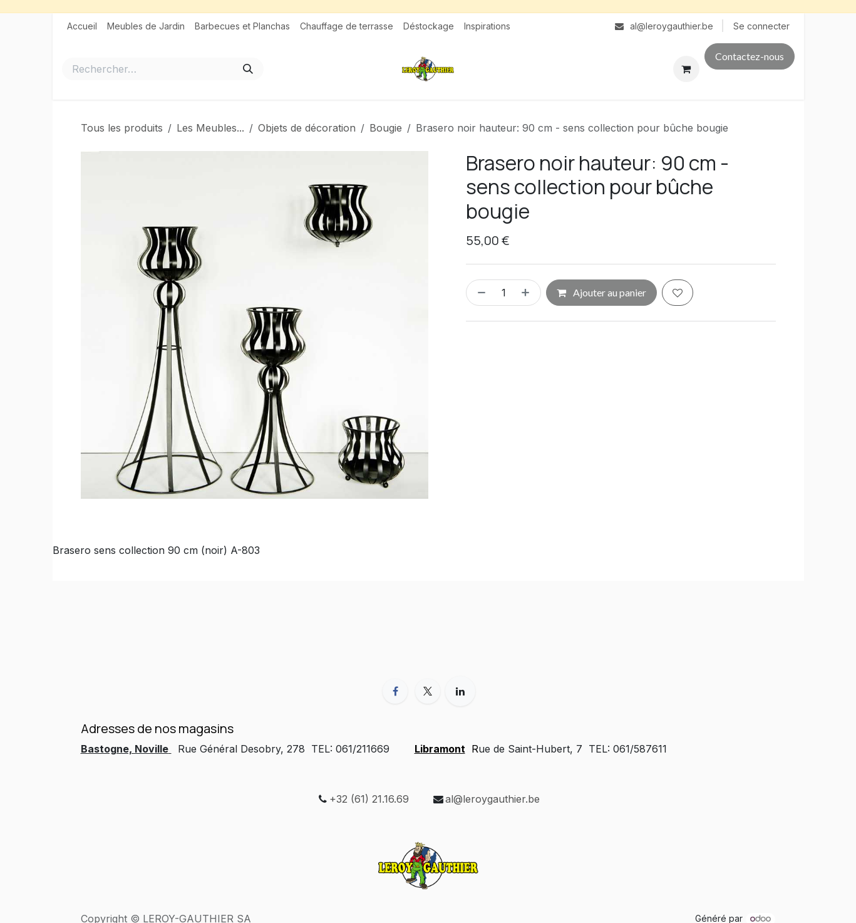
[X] (427, 691)
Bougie (385, 128)
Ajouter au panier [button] (601, 292)
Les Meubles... (210, 128)
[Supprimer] (479, 292)
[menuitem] (82, 26)
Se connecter (761, 26)
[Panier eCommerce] (686, 69)
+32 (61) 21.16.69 (369, 799)
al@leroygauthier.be (492, 799)
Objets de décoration (307, 128)
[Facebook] (395, 691)
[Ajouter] (527, 292)
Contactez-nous (749, 56)
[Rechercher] (248, 69)
